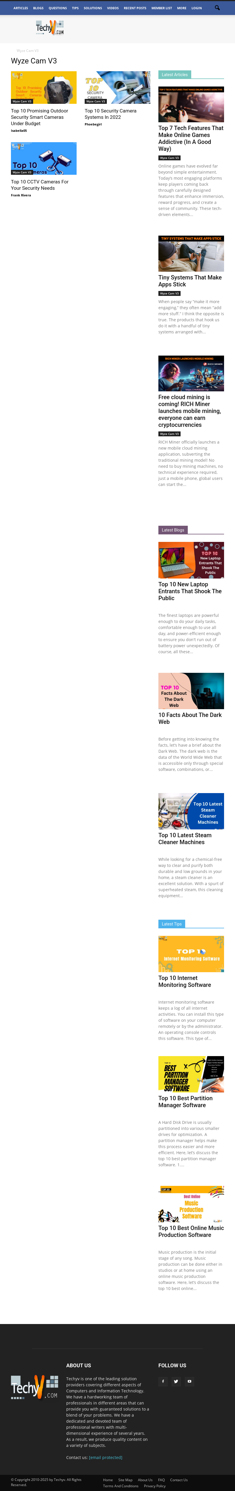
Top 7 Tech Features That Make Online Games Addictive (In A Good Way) (190, 138)
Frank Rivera (21, 195)
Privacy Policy (155, 1486)
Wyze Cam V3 (22, 101)
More (181, 8)
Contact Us (179, 1479)
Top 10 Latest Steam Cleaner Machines (185, 839)
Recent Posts (135, 8)
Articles (21, 8)
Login (197, 8)
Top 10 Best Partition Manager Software (185, 1102)
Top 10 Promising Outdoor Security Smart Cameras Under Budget (39, 117)
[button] (217, 8)
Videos (113, 8)
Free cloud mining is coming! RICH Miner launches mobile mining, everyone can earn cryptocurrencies (189, 411)
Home (108, 1479)
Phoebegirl (93, 124)
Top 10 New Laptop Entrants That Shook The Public (190, 591)
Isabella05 (19, 130)
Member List (161, 8)
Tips (75, 8)
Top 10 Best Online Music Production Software (191, 1231)
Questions (58, 8)
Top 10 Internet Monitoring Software (184, 981)
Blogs (38, 8)
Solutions (93, 8)
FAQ (161, 1479)
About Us (145, 1479)
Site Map (125, 1479)
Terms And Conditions (121, 1486)
